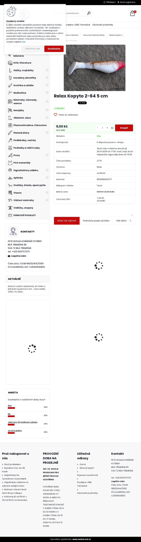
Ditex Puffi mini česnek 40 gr (34, 340)
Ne (9, 414)
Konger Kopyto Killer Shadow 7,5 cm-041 (114, 335)
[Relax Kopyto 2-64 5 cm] (94, 68)
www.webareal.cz (81, 539)
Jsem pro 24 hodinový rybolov (22, 422)
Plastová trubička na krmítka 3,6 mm (115, 251)
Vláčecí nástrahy (70, 35)
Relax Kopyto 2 (115, 35)
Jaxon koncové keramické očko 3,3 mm (72, 251)
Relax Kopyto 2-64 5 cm (69, 336)
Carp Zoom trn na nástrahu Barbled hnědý (36, 314)
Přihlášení (110, 2)
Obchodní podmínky (102, 24)
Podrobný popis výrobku (96, 220)
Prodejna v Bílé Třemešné (77, 24)
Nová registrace (127, 2)
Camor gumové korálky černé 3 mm (35, 366)
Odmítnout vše (32, 48)
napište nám (18, 256)
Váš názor (124, 220)
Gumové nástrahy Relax (94, 35)
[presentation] (55, 259)
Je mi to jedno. (15, 430)
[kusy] (101, 127)
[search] (88, 13)
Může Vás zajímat (66, 220)
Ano (10, 405)
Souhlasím (54, 48)
